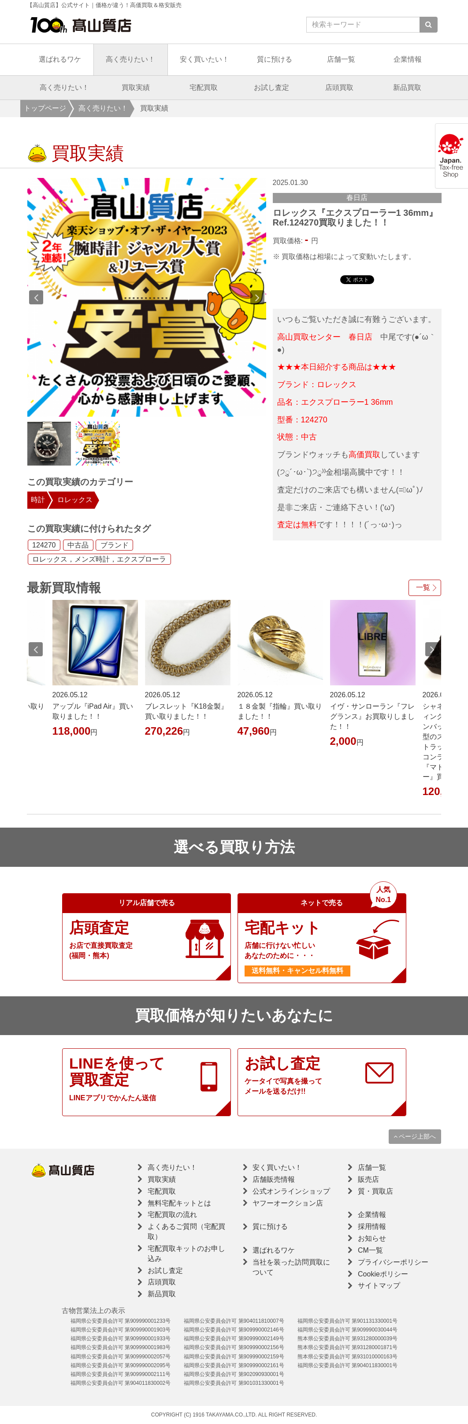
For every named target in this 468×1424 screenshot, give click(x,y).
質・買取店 (375, 1191)
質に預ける (274, 59)
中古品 (78, 545)
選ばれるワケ (60, 59)
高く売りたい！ (130, 59)
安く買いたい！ (204, 59)
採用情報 (372, 1226)
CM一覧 (370, 1250)
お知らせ (372, 1238)
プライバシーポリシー (393, 1262)
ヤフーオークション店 (288, 1203)
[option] (146, 297)
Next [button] (257, 297)
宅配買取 (203, 87)
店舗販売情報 (274, 1179)
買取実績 (136, 87)
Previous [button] (36, 297)
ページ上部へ (415, 1136)
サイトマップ (379, 1285)
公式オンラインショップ (291, 1191)
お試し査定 (271, 87)
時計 (38, 499)
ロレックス (75, 499)
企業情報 (408, 59)
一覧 (423, 587)
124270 (44, 545)
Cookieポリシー (383, 1274)
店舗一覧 (341, 59)
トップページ (45, 108)
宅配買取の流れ (172, 1214)
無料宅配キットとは (179, 1203)
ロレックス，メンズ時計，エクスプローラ (99, 559)
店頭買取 (339, 87)
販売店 (368, 1179)
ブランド (114, 545)
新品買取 (407, 87)
